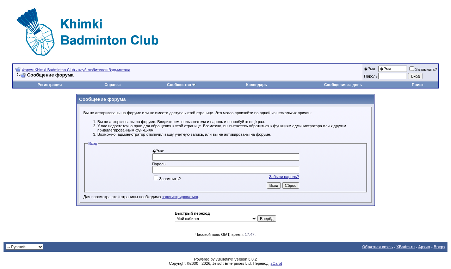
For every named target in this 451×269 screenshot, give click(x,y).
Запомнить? (423, 69)
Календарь (256, 84)
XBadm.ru (405, 247)
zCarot (276, 263)
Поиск (418, 84)
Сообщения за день (343, 84)
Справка (112, 84)
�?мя (369, 69)
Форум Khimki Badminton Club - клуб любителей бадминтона (76, 70)
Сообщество (181, 84)
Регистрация (50, 84)
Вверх (439, 247)
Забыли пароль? (284, 177)
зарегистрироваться (180, 197)
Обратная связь (377, 247)
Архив (424, 247)
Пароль (370, 76)
